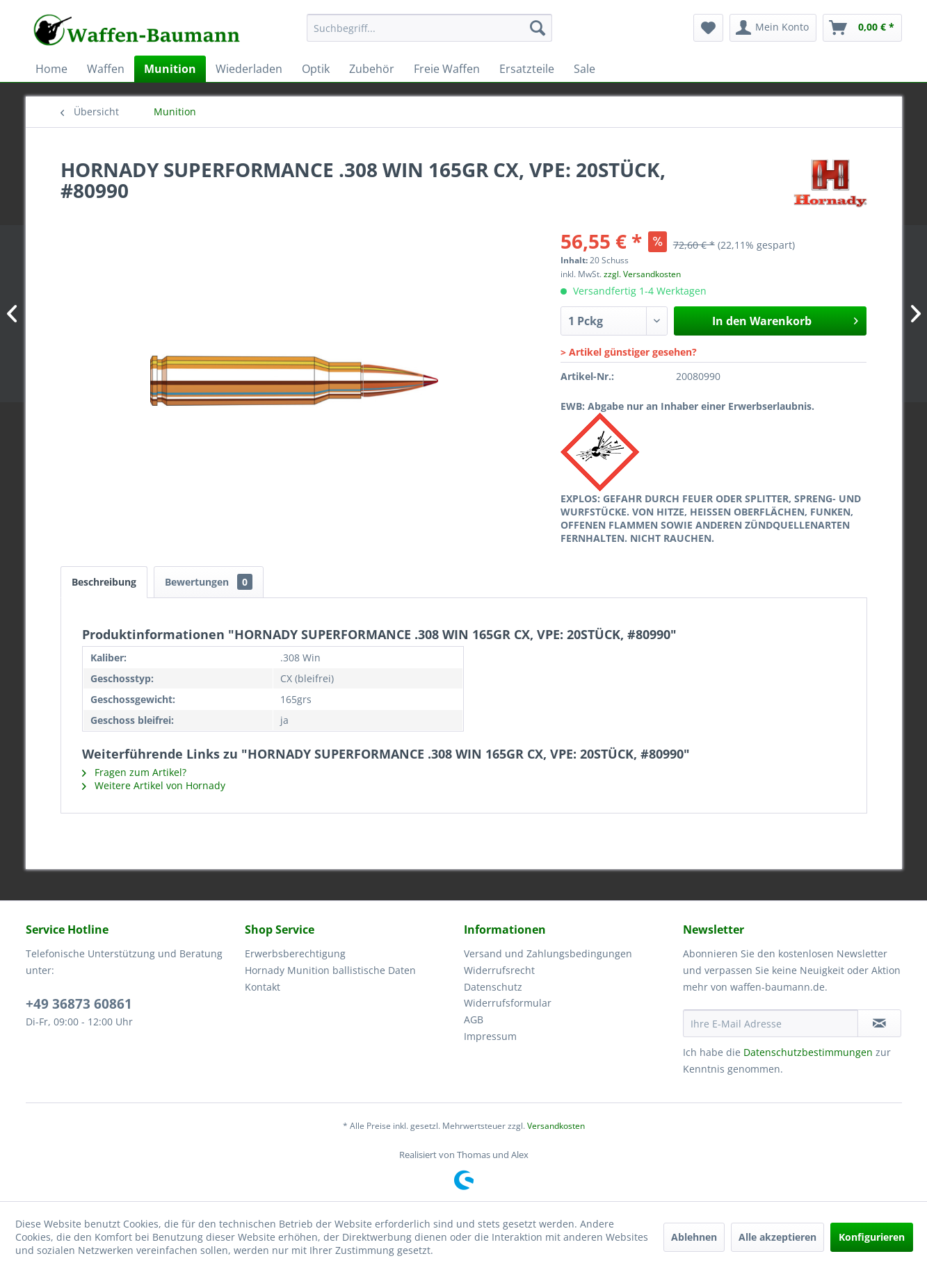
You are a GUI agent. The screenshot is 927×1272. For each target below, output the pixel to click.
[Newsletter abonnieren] (879, 1023)
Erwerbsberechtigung (295, 953)
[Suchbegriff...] (429, 28)
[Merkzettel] (708, 28)
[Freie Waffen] (447, 69)
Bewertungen (208, 582)
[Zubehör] (371, 69)
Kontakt (262, 986)
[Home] (51, 69)
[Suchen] (537, 28)
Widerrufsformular (507, 1002)
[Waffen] (105, 69)
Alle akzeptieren (777, 1237)
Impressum (490, 1036)
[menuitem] (429, 34)
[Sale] (584, 69)
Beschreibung (104, 581)
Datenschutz (493, 986)
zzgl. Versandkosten (642, 274)
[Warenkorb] (862, 28)
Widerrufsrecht (499, 970)
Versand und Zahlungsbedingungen (548, 953)
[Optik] (315, 69)
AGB (473, 1019)
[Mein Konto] (772, 28)
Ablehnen (694, 1237)
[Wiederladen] (249, 69)
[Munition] (170, 69)
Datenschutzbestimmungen (808, 1052)
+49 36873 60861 (79, 1004)
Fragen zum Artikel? (134, 772)
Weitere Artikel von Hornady (153, 785)
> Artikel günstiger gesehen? (629, 351)
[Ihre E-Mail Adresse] (770, 1023)
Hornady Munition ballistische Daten (330, 970)
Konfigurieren (872, 1237)
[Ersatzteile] (527, 69)
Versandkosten (556, 1126)
